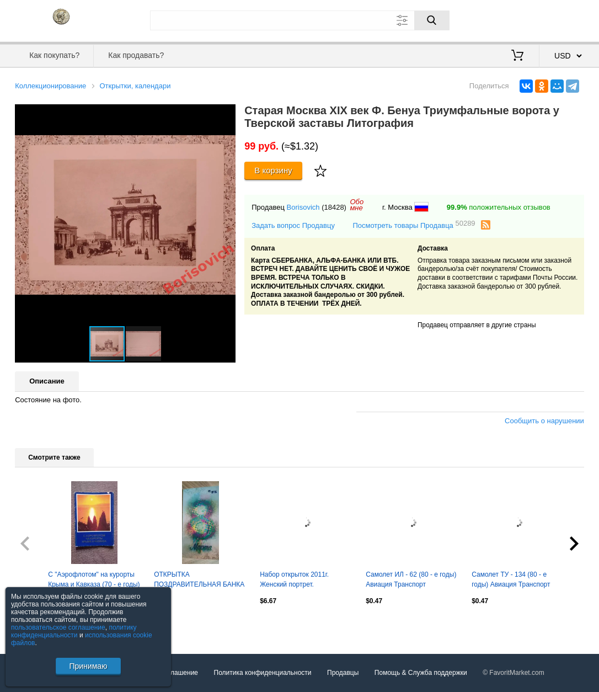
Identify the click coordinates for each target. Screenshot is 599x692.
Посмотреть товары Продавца (413, 225)
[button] (225, 114)
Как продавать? (136, 55)
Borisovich (303, 207)
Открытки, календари (134, 86)
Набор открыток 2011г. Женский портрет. (294, 579)
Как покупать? (54, 55)
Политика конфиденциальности (263, 673)
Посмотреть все (39, 625)
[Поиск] (432, 20)
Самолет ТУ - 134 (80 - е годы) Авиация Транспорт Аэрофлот (511, 580)
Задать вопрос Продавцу (293, 225)
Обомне (356, 205)
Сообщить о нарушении (544, 421)
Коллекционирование (50, 86)
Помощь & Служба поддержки (421, 673)
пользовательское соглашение (58, 627)
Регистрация (561, 19)
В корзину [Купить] (273, 170)
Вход (519, 19)
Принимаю (88, 666)
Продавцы (343, 673)
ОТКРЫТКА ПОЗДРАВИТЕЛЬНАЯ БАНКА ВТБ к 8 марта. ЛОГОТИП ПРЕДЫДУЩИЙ (199, 580)
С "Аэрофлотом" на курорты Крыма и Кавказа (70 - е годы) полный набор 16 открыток (94, 580)
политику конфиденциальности (74, 631)
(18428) (334, 207)
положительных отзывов (498, 207)
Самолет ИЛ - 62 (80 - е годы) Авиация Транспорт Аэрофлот (411, 580)
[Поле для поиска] (300, 20)
